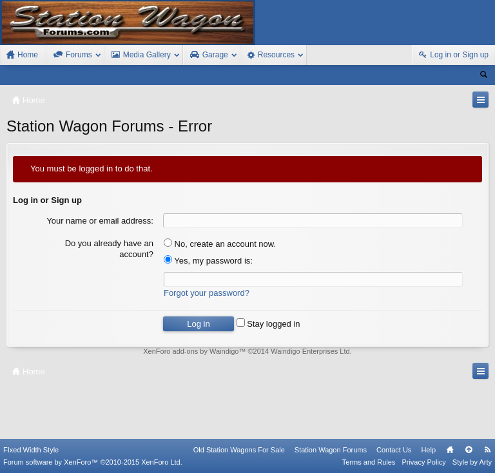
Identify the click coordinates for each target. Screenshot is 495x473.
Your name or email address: (99, 221)
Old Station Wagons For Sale (239, 450)
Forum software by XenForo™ (92, 462)
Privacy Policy (423, 462)
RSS (487, 449)
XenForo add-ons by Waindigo (190, 351)
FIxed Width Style (31, 450)
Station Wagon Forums (331, 450)
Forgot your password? (206, 293)
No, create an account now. (220, 244)
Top (468, 449)
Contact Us (393, 450)
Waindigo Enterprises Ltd (310, 351)
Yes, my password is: (208, 260)
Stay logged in (268, 324)
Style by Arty (472, 462)
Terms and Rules (369, 462)
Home (449, 449)
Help (428, 450)
